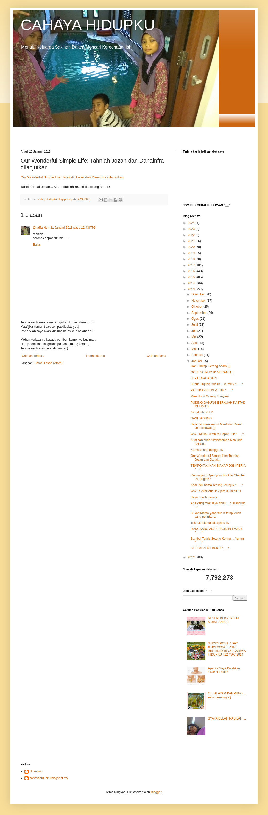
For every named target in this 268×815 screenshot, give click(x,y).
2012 (192, 557)
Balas (37, 244)
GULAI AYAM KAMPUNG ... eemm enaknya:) (227, 695)
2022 (192, 235)
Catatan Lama (156, 356)
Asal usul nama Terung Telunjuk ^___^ (217, 485)
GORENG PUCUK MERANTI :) (212, 372)
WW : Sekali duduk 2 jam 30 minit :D (216, 491)
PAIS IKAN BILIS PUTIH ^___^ (212, 390)
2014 (192, 283)
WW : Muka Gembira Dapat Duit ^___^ (217, 434)
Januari (197, 361)
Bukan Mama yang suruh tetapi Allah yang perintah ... (216, 514)
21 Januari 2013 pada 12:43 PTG (73, 227)
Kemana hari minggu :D (207, 450)
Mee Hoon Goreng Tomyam (210, 396)
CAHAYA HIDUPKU (88, 25)
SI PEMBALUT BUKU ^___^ (210, 548)
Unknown (36, 771)
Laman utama (95, 356)
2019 (192, 253)
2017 (192, 265)
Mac (194, 349)
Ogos (195, 319)
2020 (192, 247)
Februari (197, 355)
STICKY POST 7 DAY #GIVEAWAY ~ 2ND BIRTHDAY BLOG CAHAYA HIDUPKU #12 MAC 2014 (227, 649)
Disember (198, 294)
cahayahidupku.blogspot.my (49, 778)
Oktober (197, 306)
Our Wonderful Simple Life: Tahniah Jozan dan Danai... (215, 457)
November (199, 300)
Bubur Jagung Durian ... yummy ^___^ (217, 384)
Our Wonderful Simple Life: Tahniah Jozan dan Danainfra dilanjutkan (72, 177)
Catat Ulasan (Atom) (48, 363)
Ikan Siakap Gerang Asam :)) (210, 366)
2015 (192, 277)
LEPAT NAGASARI (204, 378)
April (194, 343)
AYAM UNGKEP (202, 412)
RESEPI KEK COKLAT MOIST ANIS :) (223, 620)
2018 (192, 259)
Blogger (156, 792)
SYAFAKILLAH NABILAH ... (227, 718)
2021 (192, 241)
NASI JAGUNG (201, 418)
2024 (192, 223)
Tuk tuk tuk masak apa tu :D (210, 523)
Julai (195, 324)
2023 (192, 229)
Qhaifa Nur (41, 227)
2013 (192, 289)
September (199, 313)
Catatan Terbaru (33, 356)
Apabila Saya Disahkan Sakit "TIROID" (224, 670)
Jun (194, 331)
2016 (192, 271)
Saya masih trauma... (205, 497)
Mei (194, 337)
